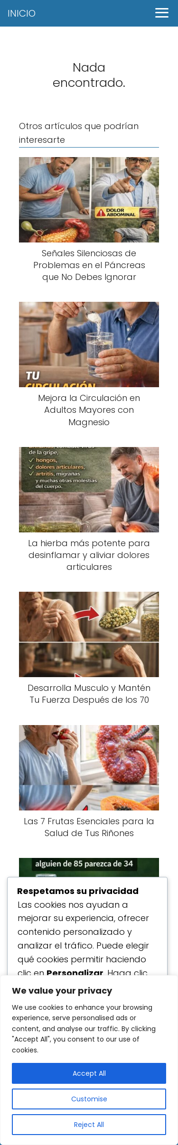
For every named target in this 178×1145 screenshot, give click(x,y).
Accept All (89, 1073)
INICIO (22, 13)
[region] (89, 1060)
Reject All (89, 1124)
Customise (89, 1099)
